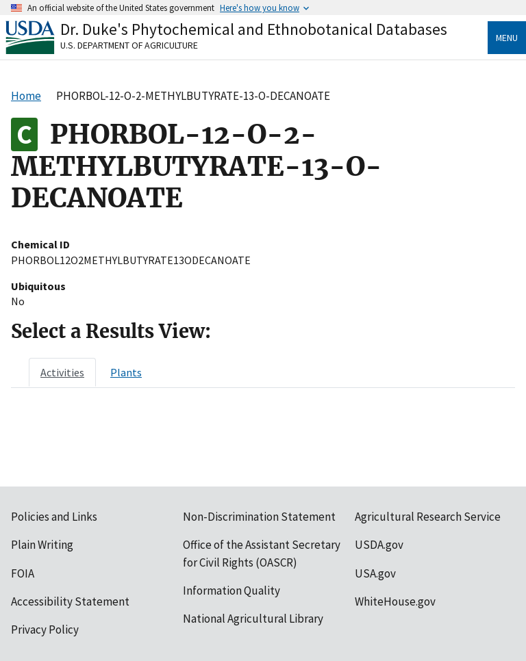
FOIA (22, 573)
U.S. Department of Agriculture (129, 45)
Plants (126, 372)
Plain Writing (42, 544)
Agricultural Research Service (428, 516)
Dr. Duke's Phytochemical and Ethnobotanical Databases (253, 29)
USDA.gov (379, 544)
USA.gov (375, 573)
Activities (62, 372)
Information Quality (231, 590)
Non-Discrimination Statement (259, 516)
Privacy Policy (45, 629)
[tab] (62, 372)
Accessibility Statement (70, 601)
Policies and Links (54, 516)
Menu (507, 37)
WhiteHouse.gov (395, 601)
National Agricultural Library (253, 618)
